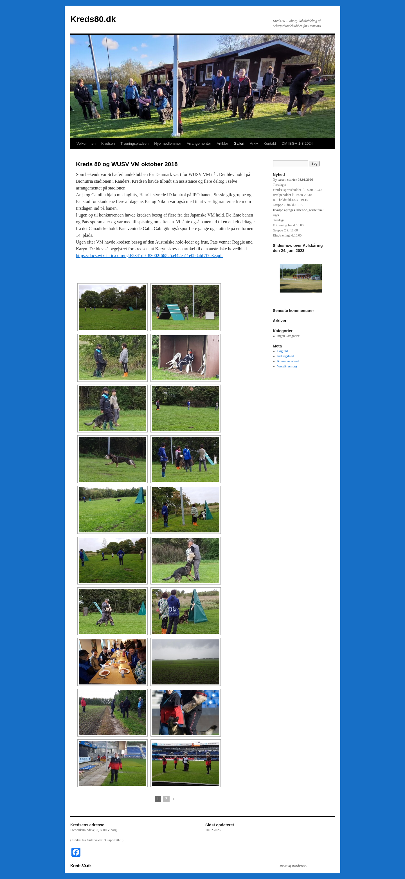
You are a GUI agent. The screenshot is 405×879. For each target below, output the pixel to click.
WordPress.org (287, 366)
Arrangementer (199, 143)
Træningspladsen (134, 143)
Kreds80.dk (93, 19)
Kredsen (108, 143)
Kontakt (270, 143)
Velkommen (86, 143)
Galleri (239, 143)
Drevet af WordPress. (292, 866)
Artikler (222, 143)
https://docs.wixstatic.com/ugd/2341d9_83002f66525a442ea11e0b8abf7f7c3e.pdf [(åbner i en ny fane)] (149, 255)
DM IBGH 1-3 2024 (297, 143)
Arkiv (254, 143)
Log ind (282, 351)
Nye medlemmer (167, 143)
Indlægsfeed (285, 356)
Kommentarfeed (288, 361)
